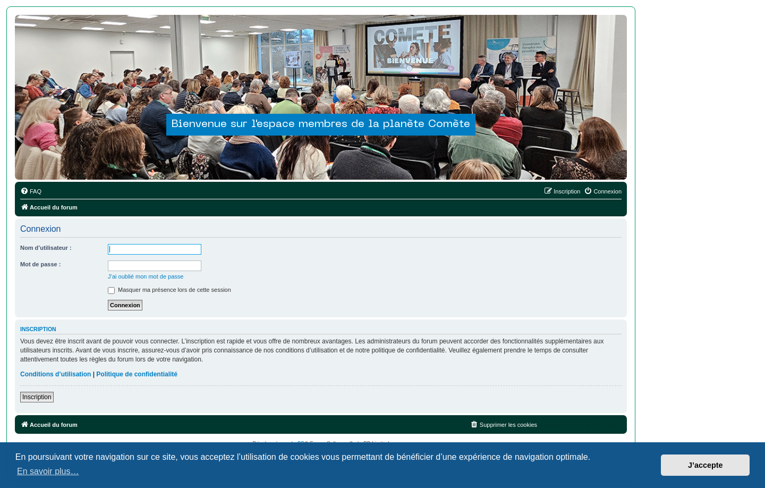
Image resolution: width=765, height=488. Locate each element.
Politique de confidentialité (136, 374)
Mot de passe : (40, 264)
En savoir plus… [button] (48, 471)
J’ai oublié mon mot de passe (145, 276)
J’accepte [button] (705, 465)
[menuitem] (30, 191)
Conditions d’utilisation (55, 374)
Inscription (37, 397)
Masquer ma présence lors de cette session (169, 290)
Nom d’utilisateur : (46, 248)
